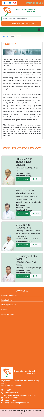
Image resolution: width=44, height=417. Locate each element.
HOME (6, 36)
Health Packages (7, 314)
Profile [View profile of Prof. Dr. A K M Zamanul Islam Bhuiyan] (35, 179)
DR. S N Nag (23, 224)
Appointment (23, 179)
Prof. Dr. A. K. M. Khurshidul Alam (25, 192)
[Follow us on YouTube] (14, 3)
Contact (4, 310)
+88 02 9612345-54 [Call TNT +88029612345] (10, 393)
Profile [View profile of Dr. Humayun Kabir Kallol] (35, 276)
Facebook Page (7, 300)
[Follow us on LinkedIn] (10, 3)
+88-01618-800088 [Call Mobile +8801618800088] (9, 398)
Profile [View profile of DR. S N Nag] (35, 245)
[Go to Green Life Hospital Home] (7, 11)
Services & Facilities (9, 295)
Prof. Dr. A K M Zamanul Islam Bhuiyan (24, 161)
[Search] (21, 18)
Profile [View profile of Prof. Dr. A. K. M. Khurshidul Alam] (35, 213)
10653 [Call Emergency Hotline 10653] (6, 390)
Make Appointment (8, 305)
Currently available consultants (21, 23)
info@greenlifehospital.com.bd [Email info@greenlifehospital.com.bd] (15, 403)
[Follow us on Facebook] (4, 3)
